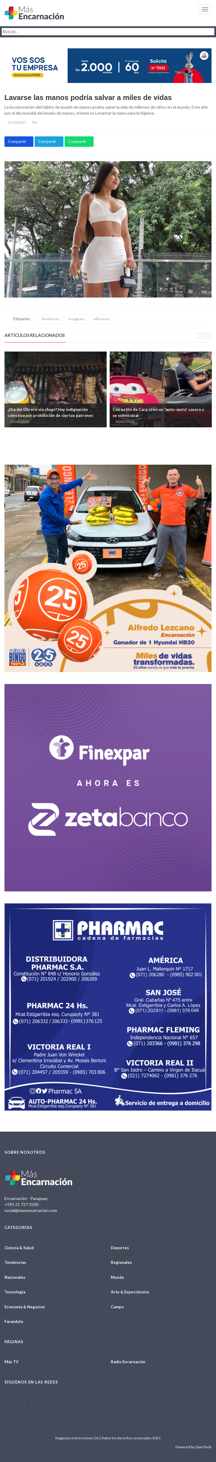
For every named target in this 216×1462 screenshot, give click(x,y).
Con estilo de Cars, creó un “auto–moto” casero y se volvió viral (158, 412)
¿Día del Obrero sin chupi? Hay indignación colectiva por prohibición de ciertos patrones (50, 412)
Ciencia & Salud (19, 1247)
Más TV (11, 1361)
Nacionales (14, 1277)
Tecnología (14, 1292)
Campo (117, 1306)
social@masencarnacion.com (30, 1210)
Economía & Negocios (24, 1306)
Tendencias (50, 319)
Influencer (101, 319)
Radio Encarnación (128, 1361)
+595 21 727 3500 (21, 1204)
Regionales (121, 1262)
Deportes (120, 1247)
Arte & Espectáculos (130, 1292)
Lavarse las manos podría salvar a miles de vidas (88, 97)
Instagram (77, 319)
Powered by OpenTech (193, 1447)
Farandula (13, 1321)
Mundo (117, 1277)
